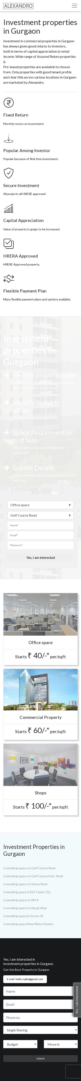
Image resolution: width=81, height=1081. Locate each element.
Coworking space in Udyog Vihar (25, 908)
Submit (40, 1058)
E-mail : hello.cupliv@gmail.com (25, 979)
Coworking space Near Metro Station (28, 924)
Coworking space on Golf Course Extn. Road (33, 876)
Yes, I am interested (40, 557)
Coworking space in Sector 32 (23, 916)
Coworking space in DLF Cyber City (27, 892)
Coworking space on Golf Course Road (29, 868)
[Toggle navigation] (74, 5)
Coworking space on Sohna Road (25, 884)
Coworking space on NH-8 (20, 900)
